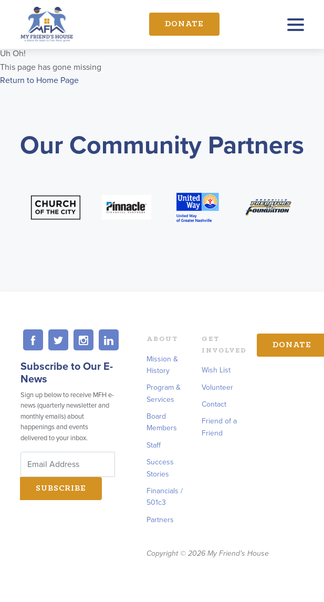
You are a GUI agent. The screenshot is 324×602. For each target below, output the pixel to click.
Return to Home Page (39, 80)
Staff (154, 445)
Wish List (216, 370)
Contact (214, 404)
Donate (184, 24)
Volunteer (217, 387)
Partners (160, 519)
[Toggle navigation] (295, 27)
